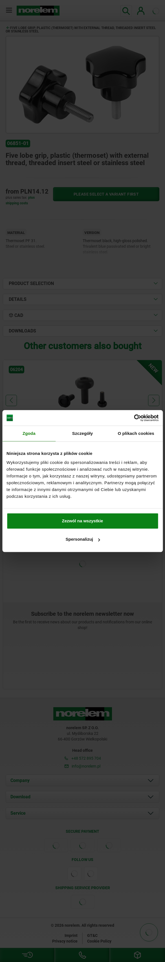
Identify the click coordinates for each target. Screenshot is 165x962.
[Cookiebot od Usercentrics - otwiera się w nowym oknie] (134, 418)
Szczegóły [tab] (82, 433)
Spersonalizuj (82, 539)
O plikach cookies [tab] (136, 433)
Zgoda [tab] (29, 433)
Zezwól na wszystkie (82, 520)
